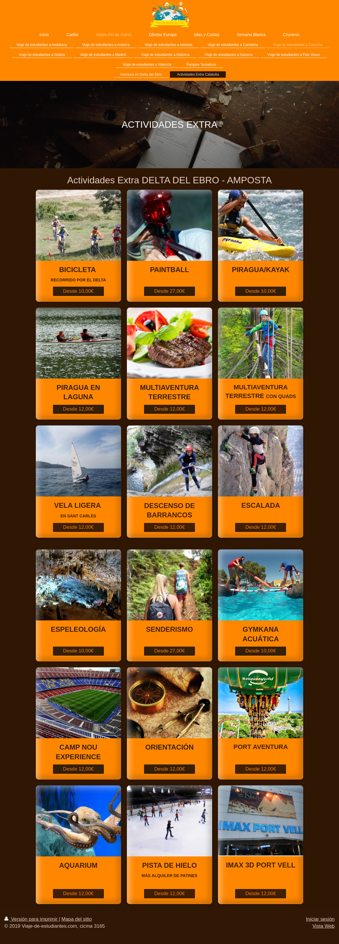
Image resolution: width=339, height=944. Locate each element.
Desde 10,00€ (78, 291)
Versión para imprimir (31, 919)
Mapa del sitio (76, 919)
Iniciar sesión (320, 919)
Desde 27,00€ (169, 291)
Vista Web (324, 926)
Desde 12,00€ (78, 409)
